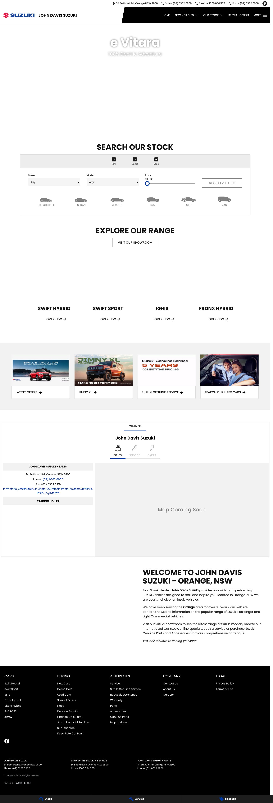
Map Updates (119, 722)
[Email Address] (48, 491)
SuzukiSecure (66, 728)
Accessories (118, 711)
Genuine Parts (119, 717)
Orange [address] (135, 426)
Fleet (60, 706)
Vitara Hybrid (12, 706)
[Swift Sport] (108, 294)
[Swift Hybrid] (54, 294)
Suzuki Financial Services (73, 722)
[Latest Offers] (40, 376)
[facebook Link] (264, 3)
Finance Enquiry (67, 711)
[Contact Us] (135, 3)
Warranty (116, 700)
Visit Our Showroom (135, 242)
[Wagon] (117, 201)
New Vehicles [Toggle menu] (186, 15)
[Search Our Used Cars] (229, 376)
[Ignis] (162, 294)
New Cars (63, 683)
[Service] (136, 799)
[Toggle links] (17, 783)
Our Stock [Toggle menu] (213, 15)
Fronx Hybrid (12, 700)
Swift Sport (11, 689)
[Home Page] (18, 15)
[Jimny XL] (104, 376)
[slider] (147, 183)
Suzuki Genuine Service (125, 689)
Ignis (7, 695)
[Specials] (227, 799)
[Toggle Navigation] (260, 15)
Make (54, 180)
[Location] (117, 452)
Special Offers (238, 15)
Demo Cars (64, 689)
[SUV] (153, 201)
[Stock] (45, 799)
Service (115, 683)
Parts (113, 706)
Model (113, 180)
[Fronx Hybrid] (216, 294)
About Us (169, 689)
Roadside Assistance (123, 695)
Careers (168, 695)
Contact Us (170, 683)
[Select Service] (134, 452)
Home (166, 15)
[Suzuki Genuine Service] (167, 376)
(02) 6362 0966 (53, 479)
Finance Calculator (69, 717)
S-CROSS (10, 711)
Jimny (8, 717)
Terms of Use (224, 689)
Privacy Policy (225, 683)
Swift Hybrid (12, 683)
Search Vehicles (222, 183)
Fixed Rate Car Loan (70, 733)
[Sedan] (81, 201)
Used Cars (64, 695)
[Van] (224, 201)
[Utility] (188, 201)
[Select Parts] (152, 452)
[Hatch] (46, 201)
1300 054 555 (87, 768)
